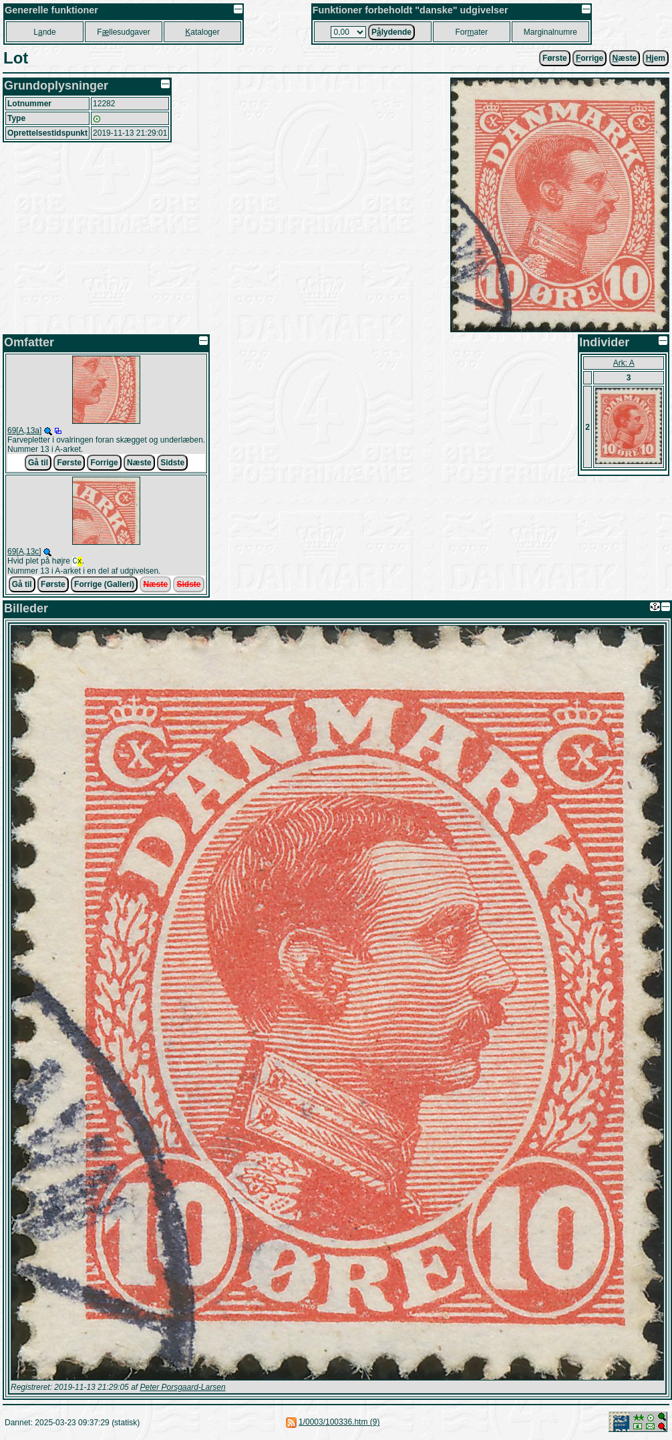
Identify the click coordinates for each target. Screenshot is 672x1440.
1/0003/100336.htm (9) (339, 1423)
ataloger (202, 32)
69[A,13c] (24, 551)
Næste (139, 462)
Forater (471, 32)
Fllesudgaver (123, 32)
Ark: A (624, 363)
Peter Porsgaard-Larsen (182, 1388)
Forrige (104, 462)
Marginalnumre (550, 32)
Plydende (391, 32)
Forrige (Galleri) (104, 585)
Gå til (38, 462)
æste (625, 58)
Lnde (44, 32)
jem (655, 58)
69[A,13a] (24, 430)
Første (554, 58)
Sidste (172, 462)
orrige (589, 58)
